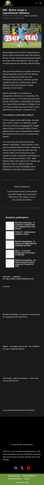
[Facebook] (15, 467)
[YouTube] (28, 467)
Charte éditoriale (29, 476)
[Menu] (40, 3)
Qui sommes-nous (14, 476)
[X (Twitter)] (22, 467)
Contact (27, 479)
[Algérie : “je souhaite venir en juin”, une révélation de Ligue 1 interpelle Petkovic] (22, 332)
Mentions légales (14, 479)
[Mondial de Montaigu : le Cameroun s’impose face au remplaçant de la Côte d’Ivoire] (22, 300)
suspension (26, 126)
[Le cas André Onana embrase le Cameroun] (22, 396)
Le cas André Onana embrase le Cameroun (19, 410)
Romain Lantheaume (31, 16)
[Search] (36, 3)
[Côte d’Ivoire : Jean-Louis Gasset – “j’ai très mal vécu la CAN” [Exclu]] (22, 364)
